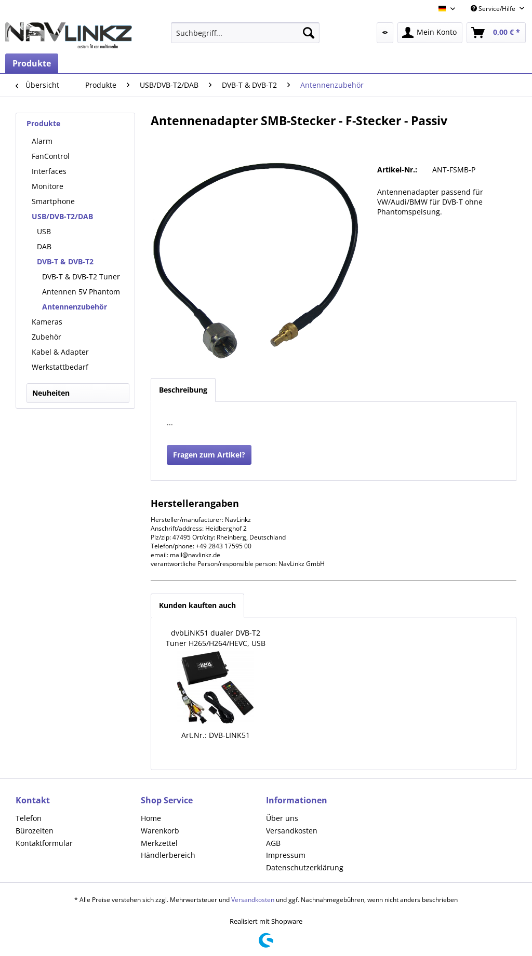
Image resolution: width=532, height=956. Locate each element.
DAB (44, 246)
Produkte (43, 123)
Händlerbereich (168, 855)
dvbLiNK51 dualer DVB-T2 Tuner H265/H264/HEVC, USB (215, 638)
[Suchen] (309, 32)
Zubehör (46, 337)
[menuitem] (245, 32)
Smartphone (53, 201)
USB (44, 231)
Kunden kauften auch (197, 605)
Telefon (29, 818)
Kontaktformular (44, 843)
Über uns (282, 818)
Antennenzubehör (74, 307)
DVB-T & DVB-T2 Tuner (81, 276)
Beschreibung (183, 390)
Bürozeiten (35, 831)
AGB (273, 843)
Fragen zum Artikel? (209, 455)
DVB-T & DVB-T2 (65, 261)
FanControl (51, 156)
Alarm (42, 141)
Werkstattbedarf (60, 367)
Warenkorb (160, 831)
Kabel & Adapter (60, 352)
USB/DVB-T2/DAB (62, 216)
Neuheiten (51, 393)
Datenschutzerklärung (304, 867)
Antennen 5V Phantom (81, 292)
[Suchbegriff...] (245, 32)
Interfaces (49, 171)
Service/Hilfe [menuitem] (494, 8)
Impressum (285, 855)
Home (151, 818)
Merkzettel (159, 843)
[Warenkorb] (496, 32)
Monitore (47, 186)
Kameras (47, 322)
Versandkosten (291, 831)
